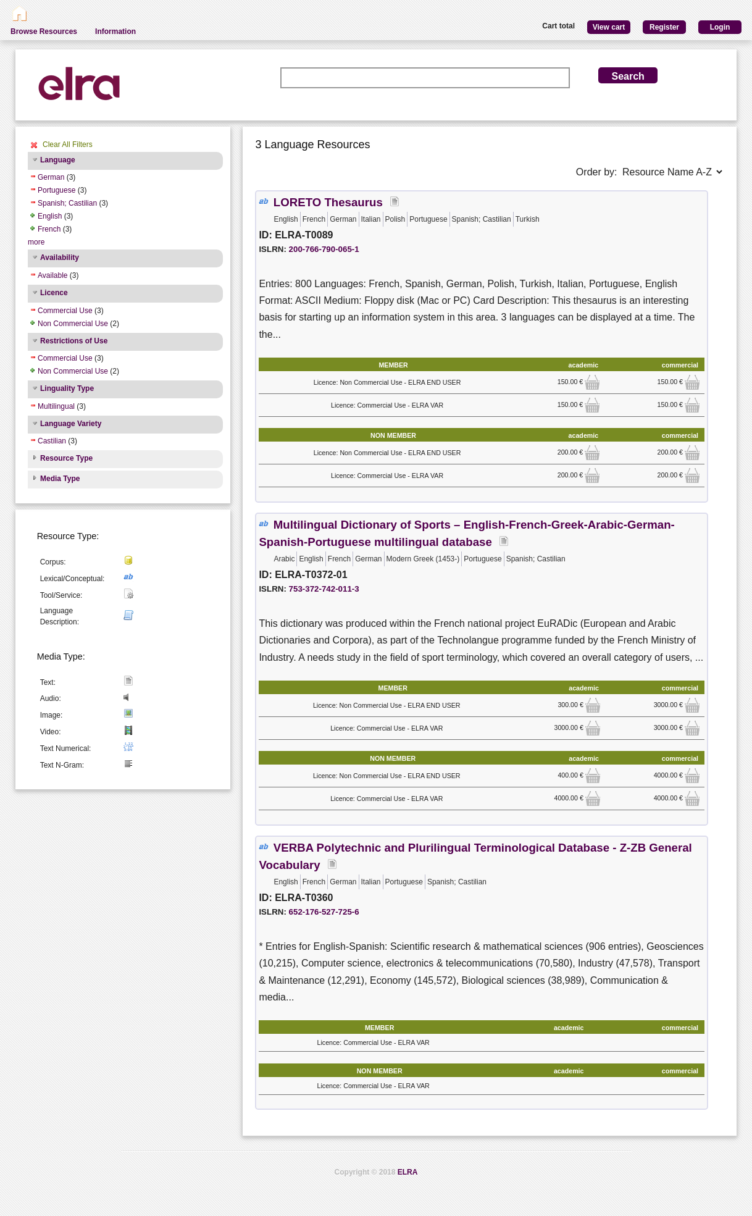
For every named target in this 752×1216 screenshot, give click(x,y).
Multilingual (56, 406)
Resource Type (66, 458)
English (50, 216)
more (36, 242)
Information (115, 31)
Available (52, 275)
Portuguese (56, 190)
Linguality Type (67, 388)
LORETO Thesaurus (328, 202)
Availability (59, 257)
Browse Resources (43, 31)
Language (57, 160)
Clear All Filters (68, 144)
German (51, 177)
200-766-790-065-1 (324, 249)
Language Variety (70, 423)
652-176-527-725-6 (324, 911)
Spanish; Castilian (67, 203)
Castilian (52, 441)
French (49, 229)
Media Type (60, 478)
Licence (54, 292)
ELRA (408, 1172)
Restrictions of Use (73, 341)
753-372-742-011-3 (324, 588)
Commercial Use (65, 310)
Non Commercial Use (73, 323)
